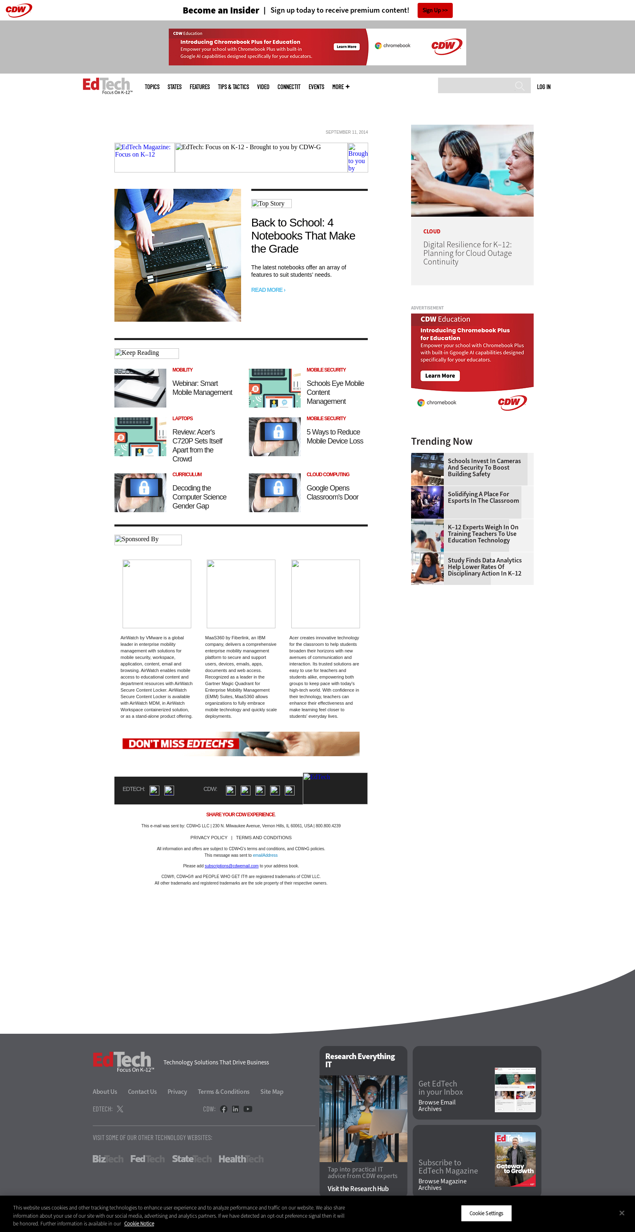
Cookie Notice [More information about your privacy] (139, 1223)
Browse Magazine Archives (442, 1184)
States (174, 87)
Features (200, 87)
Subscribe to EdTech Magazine (448, 1167)
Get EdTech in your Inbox (440, 1088)
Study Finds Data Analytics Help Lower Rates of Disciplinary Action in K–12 (485, 567)
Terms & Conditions (224, 1091)
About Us (105, 1091)
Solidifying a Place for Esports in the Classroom (483, 497)
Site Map (272, 1091)
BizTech (108, 1159)
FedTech (148, 1159)
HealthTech (241, 1159)
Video (263, 87)
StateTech (192, 1159)
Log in (543, 86)
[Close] (622, 1213)
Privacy (177, 1091)
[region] (317, 1214)
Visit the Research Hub (358, 1188)
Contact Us (142, 1091)
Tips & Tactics (233, 87)
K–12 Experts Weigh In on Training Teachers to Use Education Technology (483, 534)
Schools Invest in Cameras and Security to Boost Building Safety (484, 467)
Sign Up (432, 10)
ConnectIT (288, 87)
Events (316, 87)
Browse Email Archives (437, 1105)
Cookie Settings (486, 1213)
